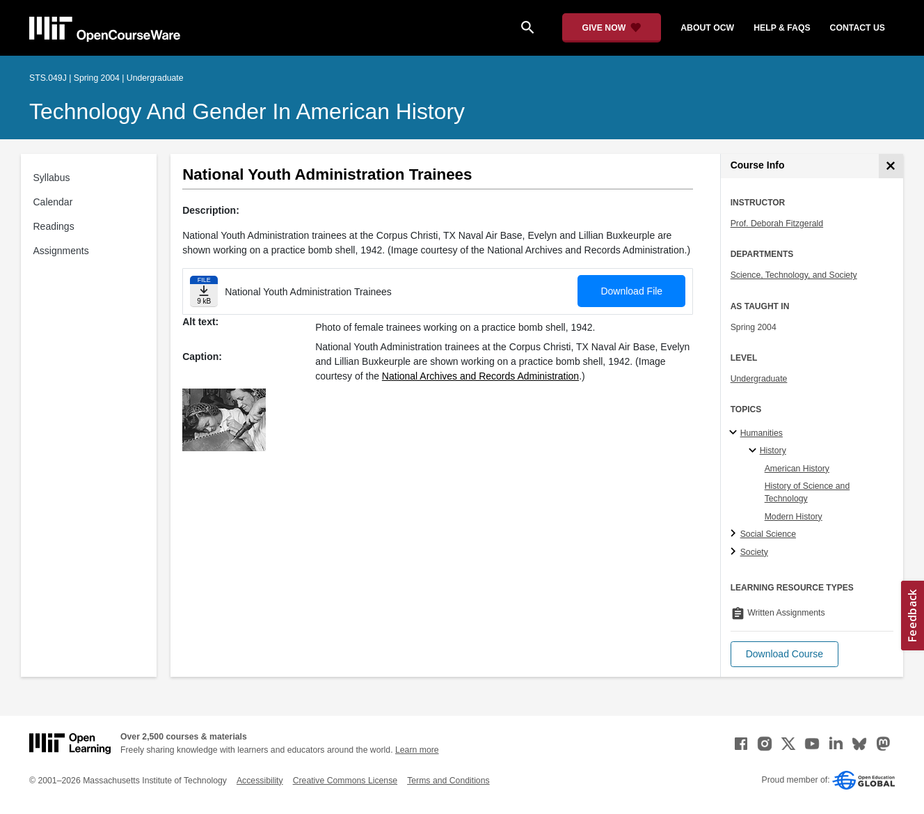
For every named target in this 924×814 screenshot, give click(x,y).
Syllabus (51, 177)
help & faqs (782, 28)
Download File (631, 291)
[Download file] (204, 291)
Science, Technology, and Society (794, 275)
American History (797, 468)
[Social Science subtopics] (735, 534)
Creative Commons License (345, 780)
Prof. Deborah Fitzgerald (777, 223)
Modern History (793, 517)
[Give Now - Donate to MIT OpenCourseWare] (612, 27)
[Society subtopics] (735, 552)
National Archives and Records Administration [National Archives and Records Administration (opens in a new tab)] (480, 376)
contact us (857, 28)
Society (754, 552)
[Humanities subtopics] (735, 433)
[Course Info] (891, 166)
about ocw (707, 28)
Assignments (61, 250)
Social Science (768, 534)
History (773, 450)
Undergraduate (759, 379)
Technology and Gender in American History (247, 111)
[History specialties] (754, 451)
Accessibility (260, 780)
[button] (784, 654)
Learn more (417, 750)
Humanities (761, 433)
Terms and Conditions (448, 780)
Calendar (53, 202)
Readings (53, 226)
